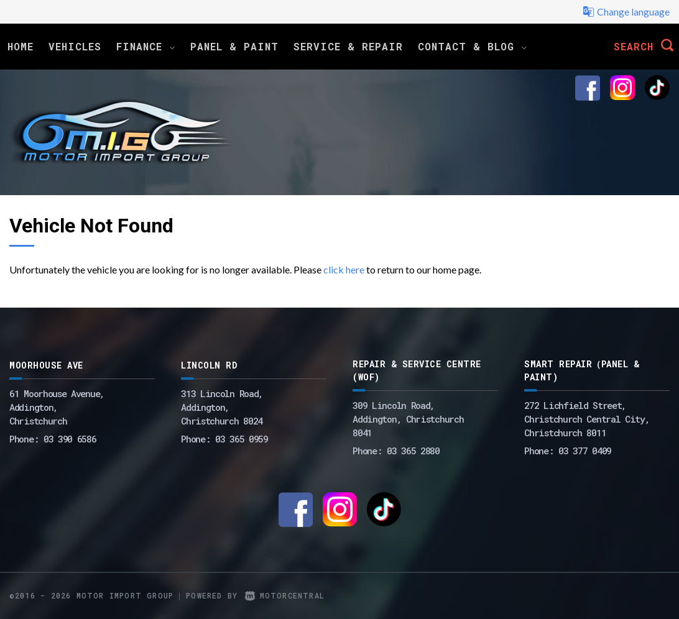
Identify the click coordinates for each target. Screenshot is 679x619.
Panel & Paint (234, 46)
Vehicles (74, 46)
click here (343, 269)
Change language (626, 11)
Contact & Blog (472, 46)
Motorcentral (285, 595)
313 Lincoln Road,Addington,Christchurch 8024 (222, 407)
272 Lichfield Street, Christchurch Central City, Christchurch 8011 (586, 419)
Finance (145, 46)
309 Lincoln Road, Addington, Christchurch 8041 (408, 419)
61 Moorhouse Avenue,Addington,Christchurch (56, 407)
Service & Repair (348, 46)
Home (20, 46)
